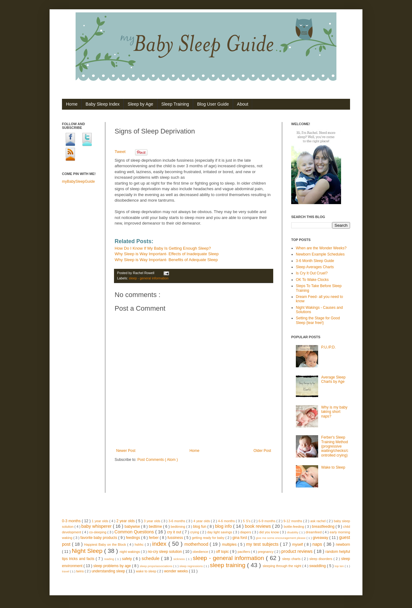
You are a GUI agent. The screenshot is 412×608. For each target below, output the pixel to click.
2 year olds (126, 521)
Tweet (120, 151)
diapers (246, 532)
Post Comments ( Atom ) (157, 459)
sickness (179, 559)
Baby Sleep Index (102, 104)
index (160, 543)
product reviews (297, 551)
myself (298, 544)
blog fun (200, 526)
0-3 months (72, 521)
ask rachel (318, 521)
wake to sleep (146, 571)
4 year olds (202, 521)
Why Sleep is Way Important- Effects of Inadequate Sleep (167, 254)
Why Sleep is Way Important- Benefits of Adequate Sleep (166, 259)
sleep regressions (191, 566)
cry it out (174, 532)
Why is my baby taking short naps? (334, 411)
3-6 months (177, 521)
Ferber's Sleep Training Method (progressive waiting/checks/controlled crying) (334, 446)
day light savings (220, 532)
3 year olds (152, 521)
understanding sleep (109, 571)
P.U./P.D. (328, 347)
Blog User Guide (213, 104)
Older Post (262, 450)
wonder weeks (176, 571)
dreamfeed (314, 532)
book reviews (258, 526)
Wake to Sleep (333, 467)
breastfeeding (323, 526)
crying (195, 532)
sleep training (228, 565)
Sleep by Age (140, 104)
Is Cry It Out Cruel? (312, 273)
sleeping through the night (282, 566)
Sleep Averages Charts (315, 267)
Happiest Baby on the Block (105, 544)
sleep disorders (321, 559)
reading (109, 559)
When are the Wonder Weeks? (321, 248)
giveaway (321, 538)
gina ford (240, 538)
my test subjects (263, 544)
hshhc (140, 544)
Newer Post (125, 450)
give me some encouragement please (281, 538)
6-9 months (268, 521)
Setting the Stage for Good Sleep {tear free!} (318, 320)
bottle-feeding (294, 526)
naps (318, 544)
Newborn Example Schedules (320, 254)
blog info (224, 526)
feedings (133, 538)
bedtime (156, 526)
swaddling (318, 566)
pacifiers (244, 551)
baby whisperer (97, 526)
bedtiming (178, 526)
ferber (154, 538)
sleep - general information (149, 278)
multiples (230, 544)
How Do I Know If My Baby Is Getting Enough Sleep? (163, 248)
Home (71, 104)
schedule (151, 558)
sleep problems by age (112, 566)
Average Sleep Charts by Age (333, 379)
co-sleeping (98, 532)
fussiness (176, 538)
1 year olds (100, 521)
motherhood (196, 544)
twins (80, 571)
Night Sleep (88, 551)
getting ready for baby (208, 538)
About (242, 104)
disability (293, 532)
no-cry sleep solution (165, 551)
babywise (133, 526)
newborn (343, 544)
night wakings (130, 551)
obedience (201, 551)
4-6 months (227, 521)
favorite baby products (99, 538)
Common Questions (134, 531)
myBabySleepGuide (78, 181)
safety (127, 559)
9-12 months (293, 521)
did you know (269, 532)
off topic (223, 551)
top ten (339, 566)
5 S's (247, 521)
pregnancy (266, 551)
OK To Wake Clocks (312, 280)
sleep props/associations (156, 566)
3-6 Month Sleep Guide (315, 261)
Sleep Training (175, 104)
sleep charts (292, 559)
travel (66, 571)
